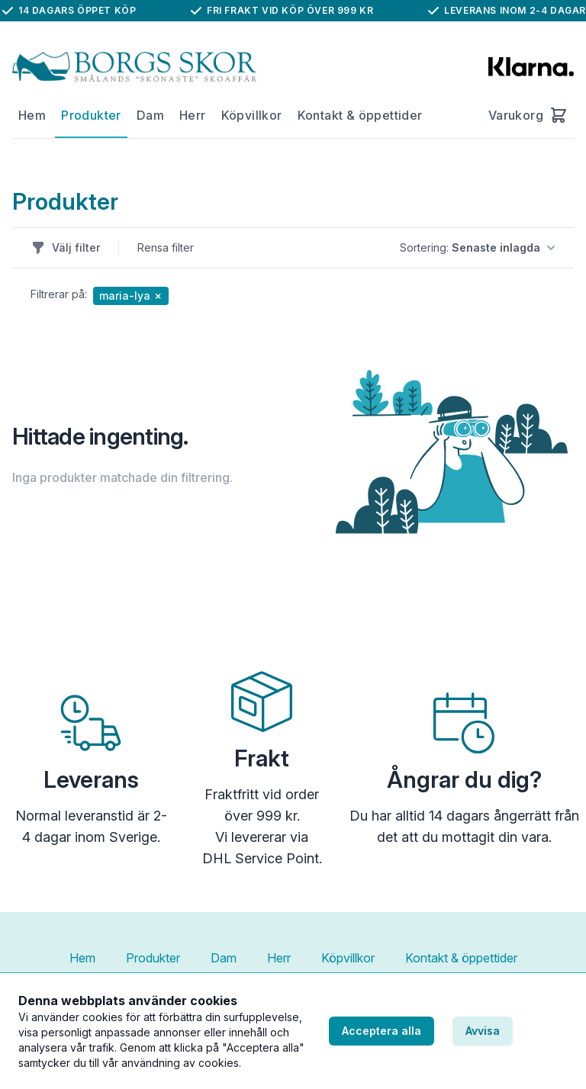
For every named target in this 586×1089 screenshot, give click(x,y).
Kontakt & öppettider (360, 115)
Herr (192, 115)
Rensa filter (165, 247)
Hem (32, 115)
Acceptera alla (381, 1030)
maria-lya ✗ (131, 295)
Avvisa (482, 1030)
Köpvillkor (251, 115)
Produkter (91, 115)
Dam (150, 115)
